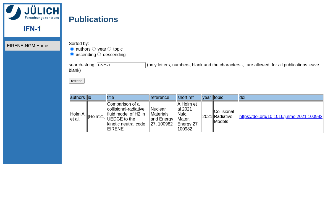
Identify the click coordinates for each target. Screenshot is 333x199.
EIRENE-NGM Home (27, 45)
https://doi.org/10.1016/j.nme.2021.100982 (280, 116)
